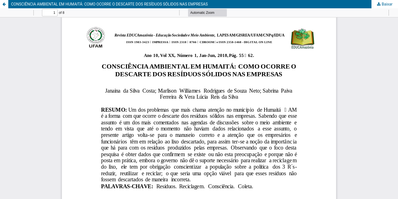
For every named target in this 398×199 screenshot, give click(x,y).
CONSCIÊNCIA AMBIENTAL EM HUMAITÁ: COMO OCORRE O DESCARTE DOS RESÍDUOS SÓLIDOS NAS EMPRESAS (109, 4)
